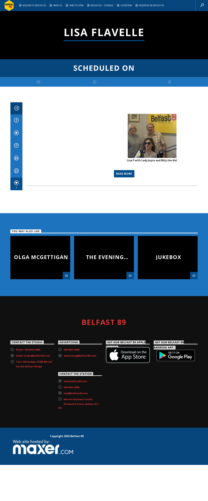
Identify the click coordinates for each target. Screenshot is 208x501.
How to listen (77, 5)
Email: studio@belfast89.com (33, 459)
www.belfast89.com (75, 485)
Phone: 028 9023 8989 (28, 453)
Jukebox (168, 360)
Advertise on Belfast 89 (151, 5)
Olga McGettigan (41, 360)
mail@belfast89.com (76, 497)
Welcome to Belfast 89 (34, 5)
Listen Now (126, 5)
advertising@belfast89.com (80, 459)
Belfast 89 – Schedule (102, 5)
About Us (57, 5)
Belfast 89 (104, 426)
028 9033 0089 (71, 453)
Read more (124, 277)
